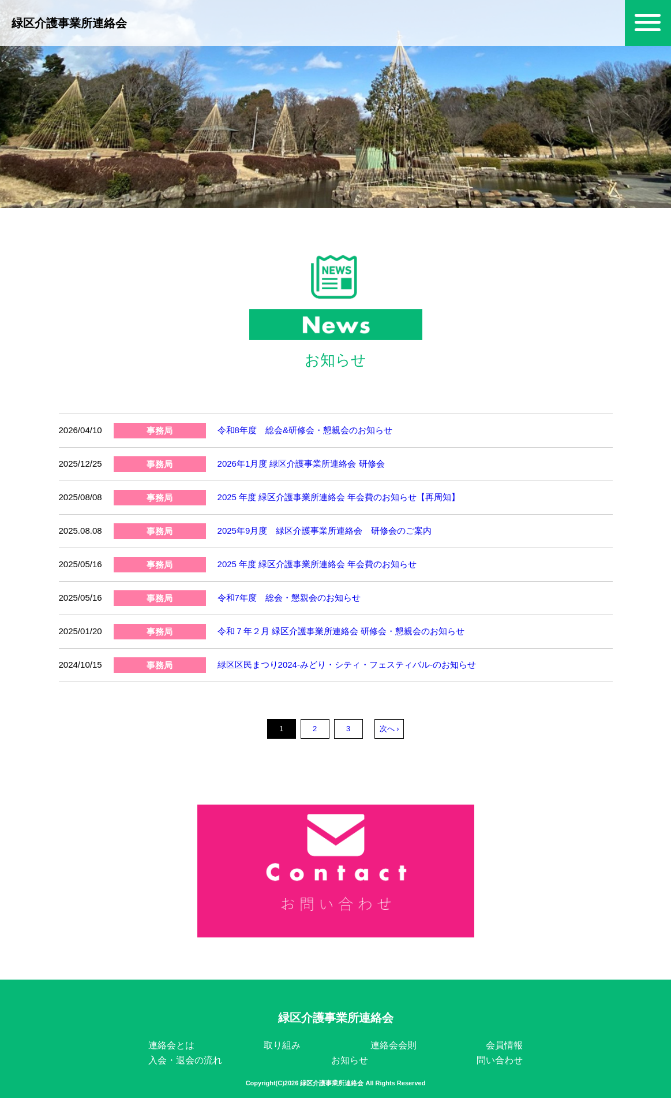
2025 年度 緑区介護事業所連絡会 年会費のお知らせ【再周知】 (339, 497)
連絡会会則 (393, 1045)
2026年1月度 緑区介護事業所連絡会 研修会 (301, 463)
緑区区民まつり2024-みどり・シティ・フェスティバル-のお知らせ (347, 664)
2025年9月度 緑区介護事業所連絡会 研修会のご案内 (325, 530)
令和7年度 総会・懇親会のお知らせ (289, 597)
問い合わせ (500, 1060)
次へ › (389, 728)
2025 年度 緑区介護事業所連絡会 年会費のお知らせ (317, 564)
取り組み (282, 1045)
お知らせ (349, 1060)
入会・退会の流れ (185, 1060)
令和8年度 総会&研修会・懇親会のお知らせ (305, 430)
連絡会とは (171, 1045)
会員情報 (504, 1045)
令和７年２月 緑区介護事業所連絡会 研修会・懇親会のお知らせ (341, 631)
